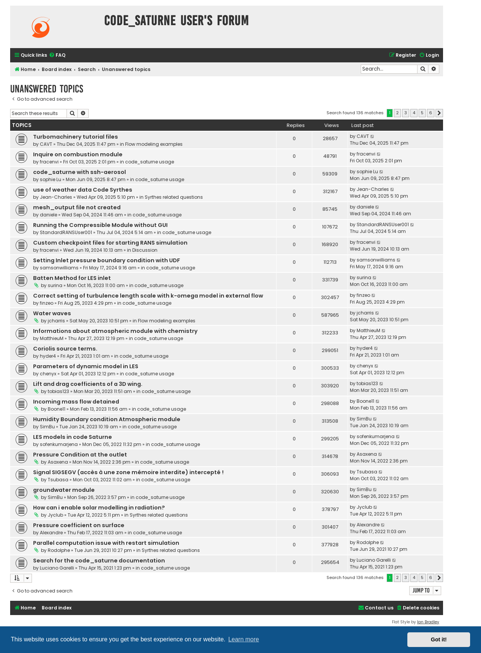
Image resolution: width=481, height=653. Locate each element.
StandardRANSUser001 (66, 232)
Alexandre (51, 532)
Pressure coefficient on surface (78, 525)
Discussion (144, 250)
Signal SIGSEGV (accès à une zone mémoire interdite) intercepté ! (128, 472)
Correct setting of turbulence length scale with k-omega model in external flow (148, 295)
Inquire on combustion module (78, 154)
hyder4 (48, 356)
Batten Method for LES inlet (72, 278)
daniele (48, 215)
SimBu (47, 426)
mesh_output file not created (77, 207)
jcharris (56, 320)
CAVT (46, 144)
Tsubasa (58, 479)
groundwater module (64, 490)
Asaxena (58, 462)
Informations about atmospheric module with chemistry (115, 331)
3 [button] (405, 113)
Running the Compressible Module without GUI (100, 225)
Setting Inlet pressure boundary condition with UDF (106, 260)
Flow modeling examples (154, 144)
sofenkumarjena (59, 444)
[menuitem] (57, 55)
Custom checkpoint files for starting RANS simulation (110, 242)
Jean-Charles (56, 197)
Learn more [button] (243, 639)
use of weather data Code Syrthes (82, 189)
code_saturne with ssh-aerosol (79, 172)
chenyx (48, 373)
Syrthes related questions (174, 197)
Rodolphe (59, 550)
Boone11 (56, 409)
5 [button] (422, 113)
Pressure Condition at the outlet (80, 454)
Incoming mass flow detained (76, 401)
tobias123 (58, 391)
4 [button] (414, 113)
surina (55, 285)
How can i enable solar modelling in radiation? (99, 507)
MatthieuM (52, 338)
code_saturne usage (149, 162)
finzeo (46, 303)
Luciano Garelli (57, 568)
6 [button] (430, 113)
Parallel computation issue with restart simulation (106, 543)
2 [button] (397, 113)
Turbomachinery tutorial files (75, 137)
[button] (439, 113)
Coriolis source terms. (65, 348)
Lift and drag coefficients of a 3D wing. (87, 384)
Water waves (52, 313)
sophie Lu (50, 179)
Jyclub (55, 515)
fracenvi (49, 162)
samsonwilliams (59, 268)
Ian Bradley (428, 622)
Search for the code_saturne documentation (99, 560)
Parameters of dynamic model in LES (85, 366)
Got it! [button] (439, 639)
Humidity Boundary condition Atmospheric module (106, 419)
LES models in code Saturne (72, 437)
